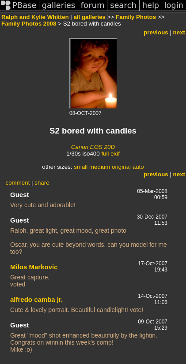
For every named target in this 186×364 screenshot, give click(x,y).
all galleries (89, 17)
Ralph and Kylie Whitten (35, 17)
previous (156, 32)
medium (99, 166)
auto (138, 166)
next (179, 32)
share (41, 182)
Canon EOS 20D (93, 147)
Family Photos (136, 17)
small (80, 166)
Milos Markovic (34, 267)
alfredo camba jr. (36, 299)
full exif (110, 153)
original (121, 166)
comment (18, 182)
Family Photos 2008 (28, 23)
